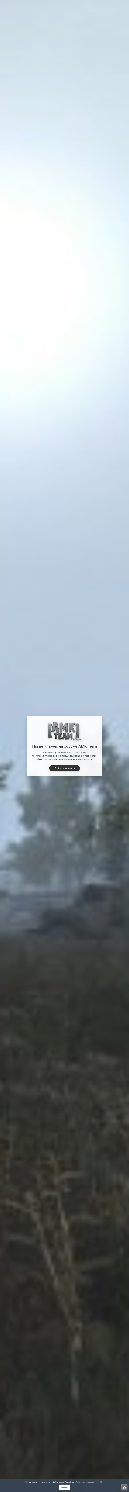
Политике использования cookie (89, 1482)
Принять (64, 1487)
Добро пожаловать (64, 768)
